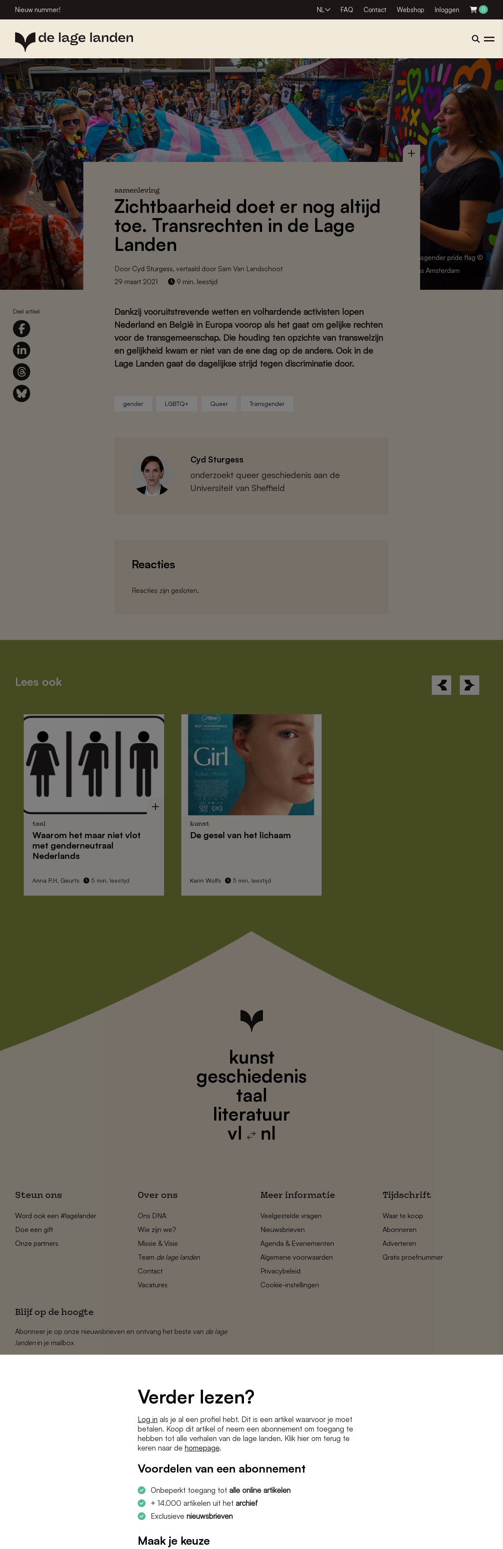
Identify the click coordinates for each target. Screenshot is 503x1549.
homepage (202, 1447)
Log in (148, 1419)
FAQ (347, 10)
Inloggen (447, 10)
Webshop (410, 10)
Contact (375, 10)
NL (320, 10)
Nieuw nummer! (37, 10)
